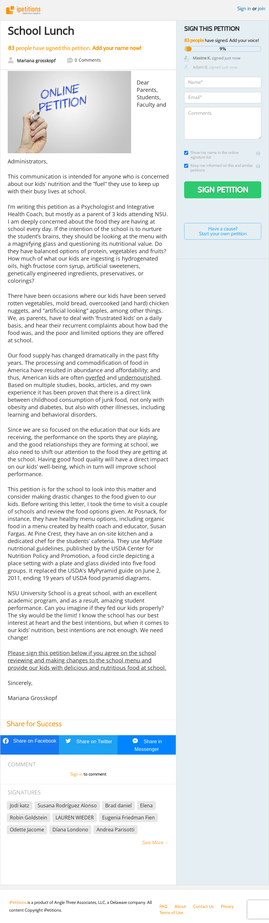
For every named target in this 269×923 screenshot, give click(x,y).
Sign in (244, 8)
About (180, 906)
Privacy (227, 906)
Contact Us (203, 906)
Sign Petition (222, 189)
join (261, 8)
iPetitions (134, 10)
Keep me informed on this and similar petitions (218, 167)
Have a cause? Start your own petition (223, 231)
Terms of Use (171, 912)
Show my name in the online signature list (211, 154)
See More (152, 842)
